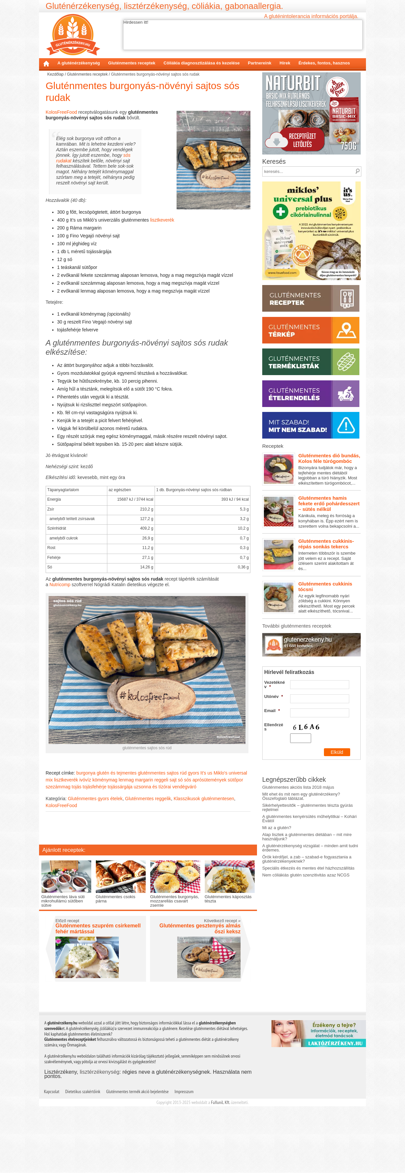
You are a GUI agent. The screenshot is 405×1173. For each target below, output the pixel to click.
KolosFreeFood (61, 112)
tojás (76, 786)
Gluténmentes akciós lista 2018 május (298, 791)
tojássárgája (120, 786)
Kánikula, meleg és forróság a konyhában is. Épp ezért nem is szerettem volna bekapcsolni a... (311, 511)
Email (272, 691)
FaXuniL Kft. (220, 1102)
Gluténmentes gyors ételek (95, 798)
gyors (193, 773)
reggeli (161, 779)
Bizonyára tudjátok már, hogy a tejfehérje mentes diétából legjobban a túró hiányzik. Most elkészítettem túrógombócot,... (311, 469)
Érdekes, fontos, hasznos (324, 62)
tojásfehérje (94, 786)
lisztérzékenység (99, 1072)
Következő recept (222, 921)
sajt (173, 779)
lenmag (126, 779)
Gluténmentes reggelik (148, 798)
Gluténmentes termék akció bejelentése (137, 1091)
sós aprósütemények (205, 779)
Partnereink (259, 62)
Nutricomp (60, 584)
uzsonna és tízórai (152, 786)
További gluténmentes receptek (296, 626)
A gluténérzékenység (78, 62)
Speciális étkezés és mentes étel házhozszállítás (308, 872)
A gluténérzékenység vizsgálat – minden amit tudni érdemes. (310, 852)
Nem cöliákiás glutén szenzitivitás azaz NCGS (306, 879)
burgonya (85, 773)
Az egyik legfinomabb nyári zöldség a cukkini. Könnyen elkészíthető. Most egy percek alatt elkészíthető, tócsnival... (311, 597)
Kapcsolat (51, 1091)
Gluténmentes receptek (132, 62)
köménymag (104, 779)
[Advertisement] (148, 829)
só (180, 779)
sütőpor (235, 779)
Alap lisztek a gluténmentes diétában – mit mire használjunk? (307, 841)
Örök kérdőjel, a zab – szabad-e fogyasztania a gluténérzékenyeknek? (307, 863)
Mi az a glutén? (276, 832)
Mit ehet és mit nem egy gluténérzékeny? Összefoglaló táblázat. (301, 800)
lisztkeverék (162, 220)
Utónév (273, 677)
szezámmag (58, 786)
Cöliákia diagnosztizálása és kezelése (201, 62)
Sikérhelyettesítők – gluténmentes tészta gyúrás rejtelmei (307, 812)
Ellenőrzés (273, 708)
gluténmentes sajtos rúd (162, 773)
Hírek (285, 62)
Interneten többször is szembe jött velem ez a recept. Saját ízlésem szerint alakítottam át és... (311, 554)
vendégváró (184, 786)
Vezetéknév (274, 665)
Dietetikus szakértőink (82, 1091)
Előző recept (67, 921)
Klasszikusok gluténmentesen (204, 798)
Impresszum (184, 1091)
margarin (144, 779)
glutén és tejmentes (117, 773)
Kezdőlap (46, 63)
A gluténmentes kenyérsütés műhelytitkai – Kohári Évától (309, 823)
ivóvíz (85, 779)
